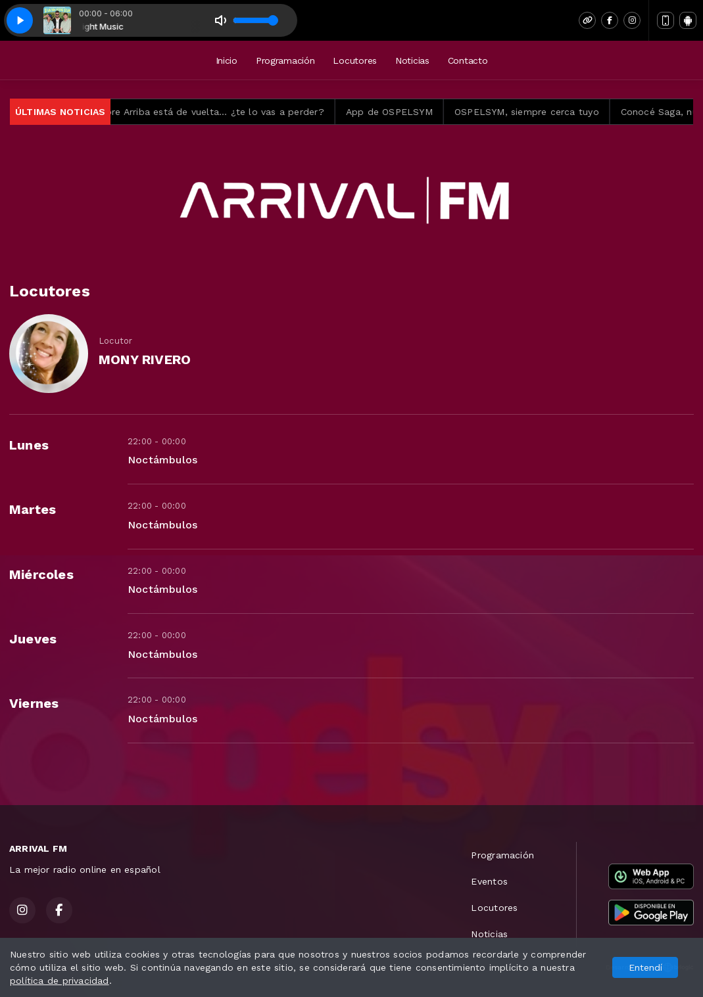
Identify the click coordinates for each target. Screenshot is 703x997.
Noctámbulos (162, 459)
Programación (285, 60)
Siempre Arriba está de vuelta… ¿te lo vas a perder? (218, 111)
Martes (32, 509)
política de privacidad (59, 980)
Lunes (29, 445)
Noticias (412, 60)
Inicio (226, 60)
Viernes (34, 703)
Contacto (468, 60)
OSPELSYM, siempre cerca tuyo (541, 111)
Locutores (354, 60)
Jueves (33, 639)
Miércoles (41, 574)
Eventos (489, 881)
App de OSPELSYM (403, 111)
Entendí (645, 967)
